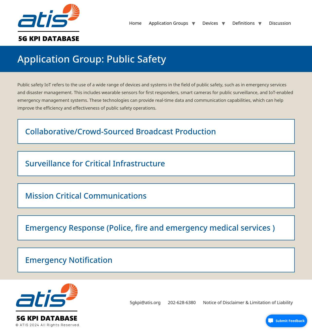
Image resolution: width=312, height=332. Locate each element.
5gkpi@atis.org (145, 302)
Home (135, 23)
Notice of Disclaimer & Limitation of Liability (248, 302)
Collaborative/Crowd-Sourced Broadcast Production (120, 131)
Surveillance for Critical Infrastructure (95, 163)
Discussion (280, 23)
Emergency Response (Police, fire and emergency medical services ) (150, 227)
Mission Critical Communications (86, 195)
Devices (210, 23)
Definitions (243, 23)
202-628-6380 (182, 302)
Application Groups (168, 23)
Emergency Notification (69, 260)
